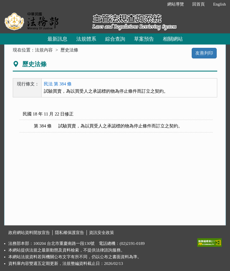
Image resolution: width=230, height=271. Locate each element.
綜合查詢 (115, 39)
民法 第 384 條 (58, 84)
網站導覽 (175, 4)
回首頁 (198, 4)
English (219, 4)
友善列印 (204, 53)
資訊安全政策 (101, 232)
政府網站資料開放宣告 (29, 232)
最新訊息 (57, 39)
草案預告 (144, 39)
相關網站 (173, 39)
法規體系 (86, 39)
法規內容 (44, 50)
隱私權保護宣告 (69, 232)
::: (157, 4)
